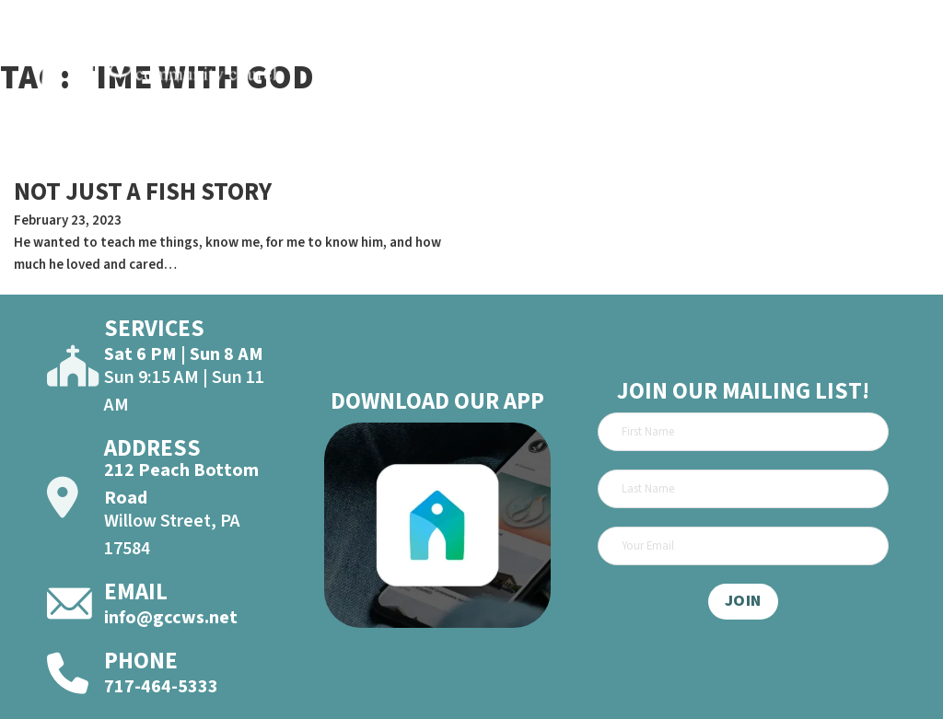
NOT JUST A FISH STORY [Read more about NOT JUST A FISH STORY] (143, 192)
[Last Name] (743, 489)
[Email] (743, 546)
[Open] (900, 64)
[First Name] (743, 431)
